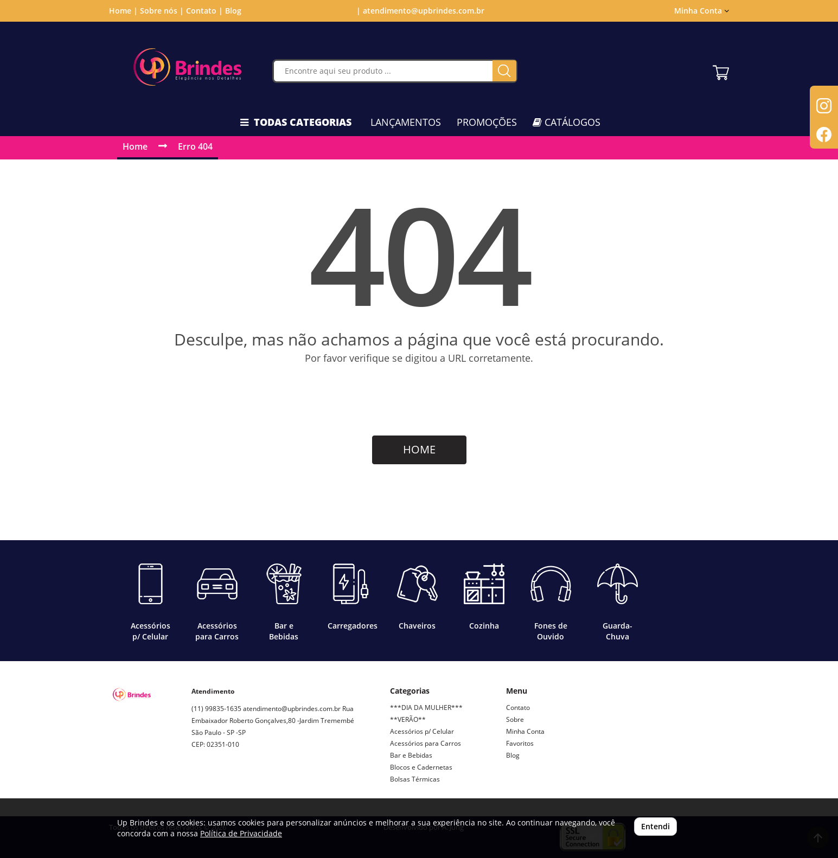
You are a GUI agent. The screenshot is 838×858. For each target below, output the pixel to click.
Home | (123, 10)
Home (135, 146)
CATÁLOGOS (566, 122)
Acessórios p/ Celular (422, 731)
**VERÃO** (408, 719)
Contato (518, 707)
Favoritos (520, 743)
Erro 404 (195, 146)
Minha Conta (701, 10)
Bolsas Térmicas (415, 779)
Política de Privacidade (241, 833)
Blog (233, 10)
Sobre (515, 719)
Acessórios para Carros (425, 743)
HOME (419, 449)
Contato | (204, 10)
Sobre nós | (162, 10)
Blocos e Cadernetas (421, 767)
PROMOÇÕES (487, 122)
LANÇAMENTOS (405, 122)
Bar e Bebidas (411, 755)
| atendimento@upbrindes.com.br (419, 10)
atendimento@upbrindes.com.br (292, 708)
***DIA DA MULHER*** (426, 707)
